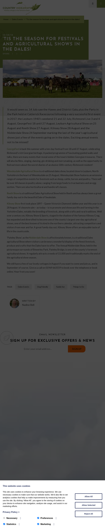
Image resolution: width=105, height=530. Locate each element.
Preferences (45, 518)
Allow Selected (88, 505)
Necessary (10, 518)
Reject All (88, 514)
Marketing (44, 524)
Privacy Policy (11, 512)
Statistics (9, 524)
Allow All (89, 496)
